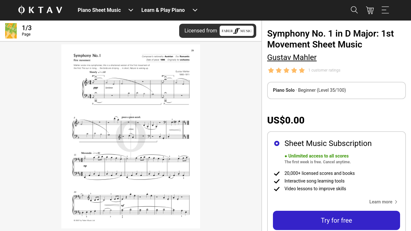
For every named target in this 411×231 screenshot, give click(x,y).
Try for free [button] (336, 220)
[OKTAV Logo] (40, 10)
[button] (384, 202)
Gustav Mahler (292, 57)
